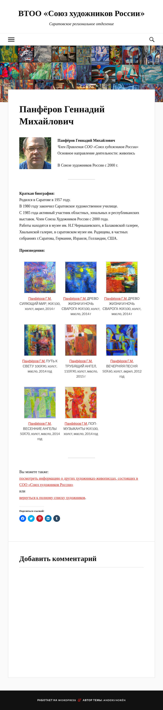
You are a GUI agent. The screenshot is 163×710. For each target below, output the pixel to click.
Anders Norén (114, 700)
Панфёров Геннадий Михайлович (62, 114)
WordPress (67, 700)
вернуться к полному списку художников (52, 498)
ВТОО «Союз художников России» (81, 12)
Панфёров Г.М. (39, 298)
